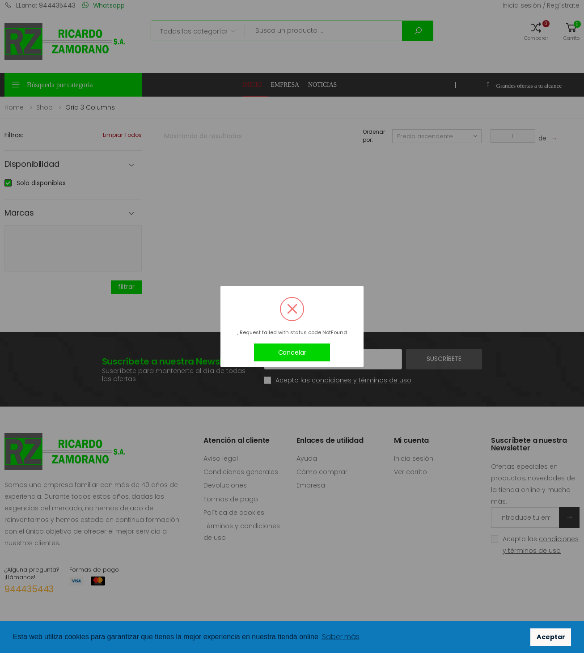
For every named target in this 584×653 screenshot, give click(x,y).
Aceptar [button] (551, 636)
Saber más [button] (341, 637)
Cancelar (292, 352)
